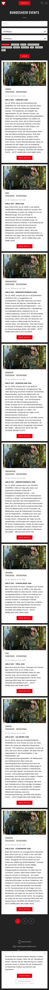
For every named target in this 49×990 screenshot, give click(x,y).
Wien (3, 50)
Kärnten (23, 44)
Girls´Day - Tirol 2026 (15, 664)
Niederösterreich (33, 44)
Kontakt (24, 3)
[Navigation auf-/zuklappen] (46, 3)
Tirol (32, 47)
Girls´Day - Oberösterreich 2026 (20, 482)
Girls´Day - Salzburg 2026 (17, 737)
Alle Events (5, 44)
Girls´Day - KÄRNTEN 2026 (16, 100)
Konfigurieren (24, 981)
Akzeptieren (24, 975)
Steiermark (25, 47)
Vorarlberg (39, 47)
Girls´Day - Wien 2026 (14, 204)
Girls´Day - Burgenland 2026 (18, 383)
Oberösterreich (7, 47)
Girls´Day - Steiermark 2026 (18, 849)
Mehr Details (24, 158)
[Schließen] (45, 953)
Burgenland (15, 44)
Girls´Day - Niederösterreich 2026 (21, 292)
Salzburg (16, 47)
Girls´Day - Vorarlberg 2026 (18, 583)
